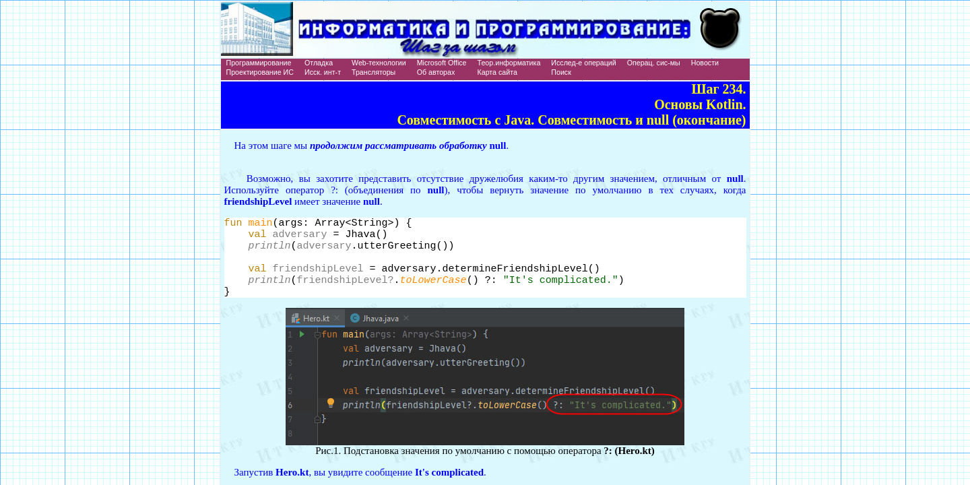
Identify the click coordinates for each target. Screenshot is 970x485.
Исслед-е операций (583, 63)
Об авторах (436, 72)
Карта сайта (497, 72)
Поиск (561, 72)
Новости (705, 63)
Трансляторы (373, 72)
